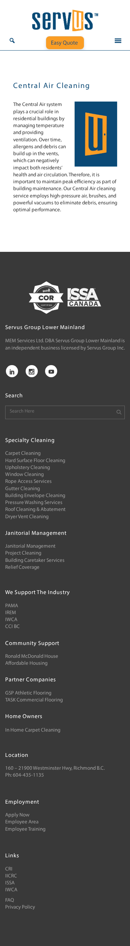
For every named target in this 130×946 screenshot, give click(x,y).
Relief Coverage (22, 567)
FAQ (9, 900)
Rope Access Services (28, 481)
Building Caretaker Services (34, 560)
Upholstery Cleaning (27, 467)
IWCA (11, 619)
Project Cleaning (23, 553)
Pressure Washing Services (33, 502)
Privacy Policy (20, 907)
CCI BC (12, 626)
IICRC (11, 876)
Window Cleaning (24, 474)
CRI (8, 869)
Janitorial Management (30, 546)
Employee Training (25, 829)
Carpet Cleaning (23, 453)
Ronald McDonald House (31, 656)
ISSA (10, 883)
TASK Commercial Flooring (34, 700)
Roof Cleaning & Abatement (35, 509)
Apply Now (17, 815)
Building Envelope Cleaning (35, 495)
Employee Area (21, 822)
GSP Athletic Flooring (28, 693)
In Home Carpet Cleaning (32, 730)
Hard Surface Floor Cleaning (35, 460)
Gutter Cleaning (22, 489)
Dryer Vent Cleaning (27, 517)
